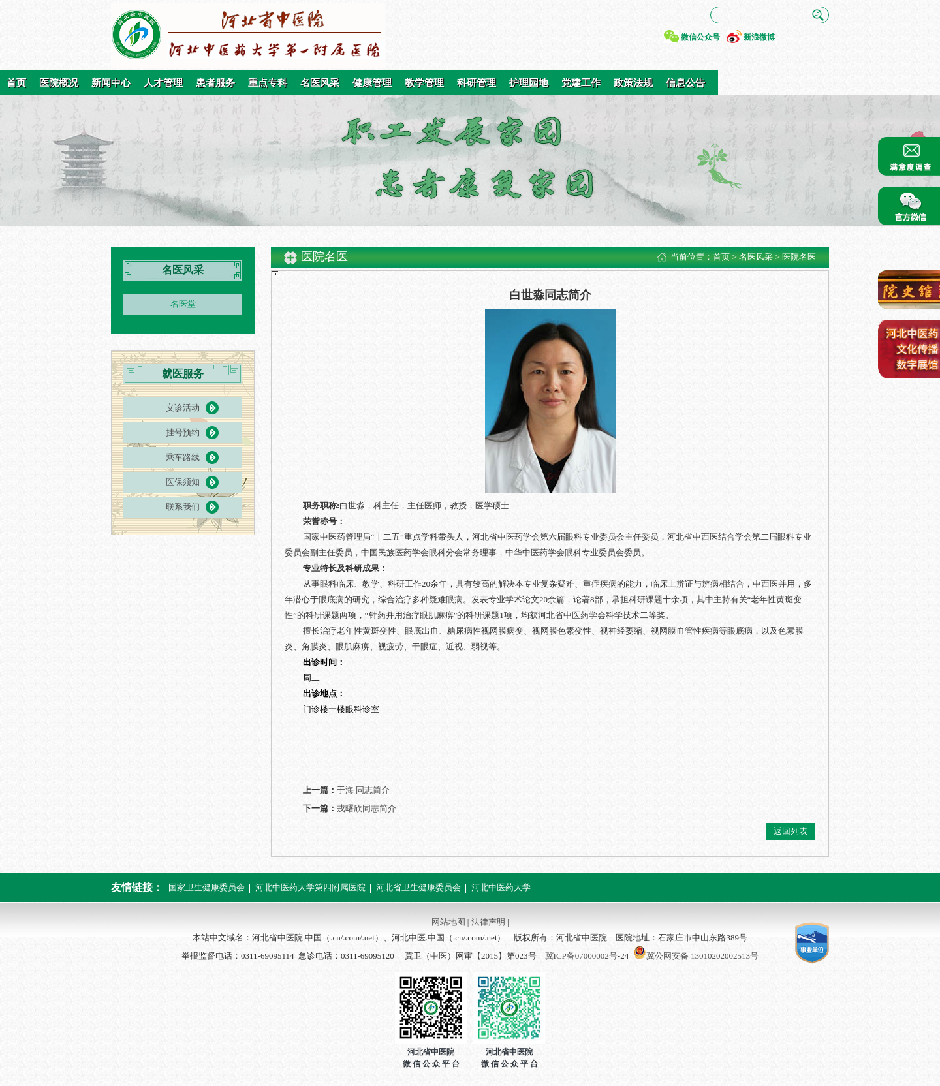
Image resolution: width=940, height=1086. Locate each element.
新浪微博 (759, 37)
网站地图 (448, 922)
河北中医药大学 (501, 887)
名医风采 (319, 83)
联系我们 (183, 507)
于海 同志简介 (363, 790)
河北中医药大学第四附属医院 (310, 887)
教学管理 (424, 83)
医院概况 (58, 83)
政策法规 (633, 83)
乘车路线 (183, 457)
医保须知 (183, 482)
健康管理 (372, 83)
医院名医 (799, 257)
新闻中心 (111, 83)
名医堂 (183, 304)
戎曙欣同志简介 (366, 808)
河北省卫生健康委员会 (418, 887)
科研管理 (476, 83)
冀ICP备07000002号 (581, 956)
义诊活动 (183, 407)
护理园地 (528, 83)
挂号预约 (183, 432)
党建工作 (581, 83)
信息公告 (685, 83)
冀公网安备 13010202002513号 (702, 956)
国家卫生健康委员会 (206, 887)
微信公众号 (700, 37)
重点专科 (267, 83)
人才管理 (163, 83)
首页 (16, 83)
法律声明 (488, 922)
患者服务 (215, 83)
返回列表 (790, 831)
